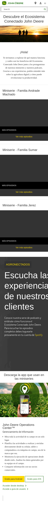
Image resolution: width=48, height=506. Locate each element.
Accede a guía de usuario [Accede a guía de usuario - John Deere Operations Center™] (16, 489)
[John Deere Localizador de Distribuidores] (35, 3)
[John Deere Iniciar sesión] (40, 3)
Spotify (38, 334)
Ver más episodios (24, 137)
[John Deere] (14, 3)
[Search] (24, 9)
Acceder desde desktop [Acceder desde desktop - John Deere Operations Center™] (15, 486)
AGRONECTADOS (18, 264)
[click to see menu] (45, 3)
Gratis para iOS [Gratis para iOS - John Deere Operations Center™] (34, 479)
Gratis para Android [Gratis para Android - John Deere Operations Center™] (13, 479)
